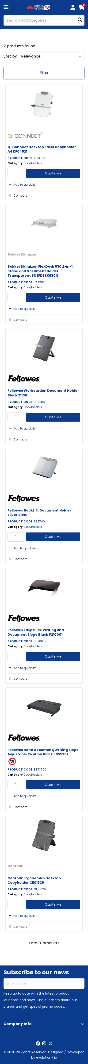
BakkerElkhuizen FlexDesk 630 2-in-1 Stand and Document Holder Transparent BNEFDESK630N (40, 271)
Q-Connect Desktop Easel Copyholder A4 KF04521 (42, 149)
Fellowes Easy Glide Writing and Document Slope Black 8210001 (36, 632)
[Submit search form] (80, 20)
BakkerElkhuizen (23, 254)
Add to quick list (22, 185)
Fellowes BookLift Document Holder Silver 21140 (39, 512)
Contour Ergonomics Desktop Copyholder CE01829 (34, 880)
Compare (17, 195)
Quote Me (53, 173)
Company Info (18, 1023)
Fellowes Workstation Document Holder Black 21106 (43, 392)
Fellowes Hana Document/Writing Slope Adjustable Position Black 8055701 (43, 752)
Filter (44, 72)
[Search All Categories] (44, 20)
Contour (15, 866)
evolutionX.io (46, 1057)
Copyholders (32, 163)
